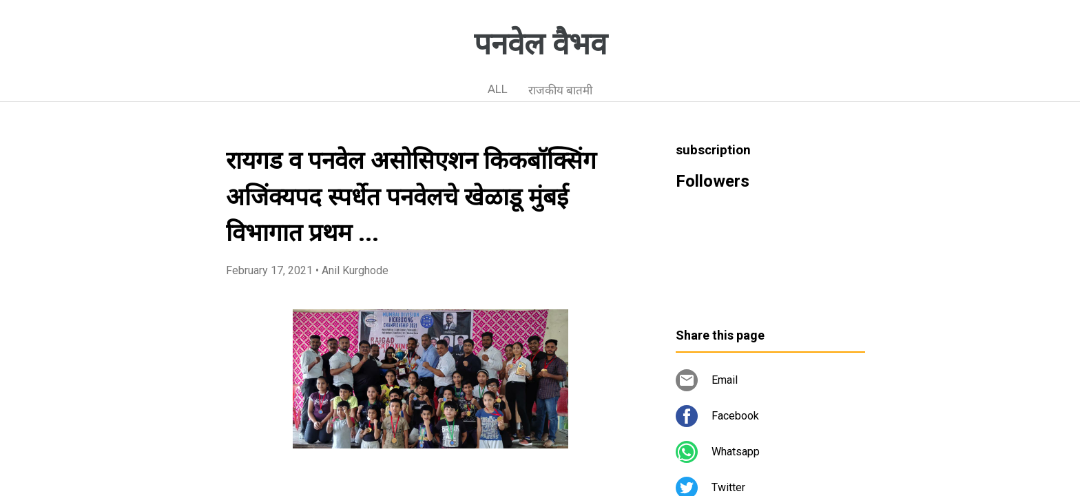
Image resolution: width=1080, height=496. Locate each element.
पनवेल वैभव (540, 44)
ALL (498, 89)
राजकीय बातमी (560, 90)
